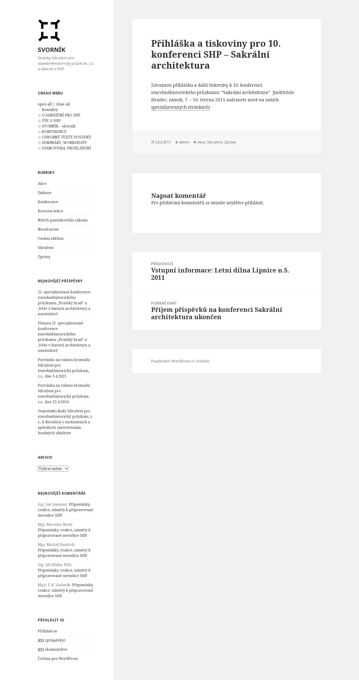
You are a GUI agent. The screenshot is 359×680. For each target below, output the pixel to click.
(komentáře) (52, 649)
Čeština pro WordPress (58, 658)
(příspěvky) (51, 640)
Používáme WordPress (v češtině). (180, 361)
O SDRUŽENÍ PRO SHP (61, 115)
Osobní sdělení (50, 238)
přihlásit (254, 203)
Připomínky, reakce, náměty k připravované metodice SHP (65, 510)
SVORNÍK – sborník (59, 126)
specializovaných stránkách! (180, 107)
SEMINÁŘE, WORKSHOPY (64, 142)
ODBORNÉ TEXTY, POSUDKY (66, 137)
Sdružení (46, 247)
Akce (42, 183)
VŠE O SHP (51, 120)
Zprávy (44, 256)
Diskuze (45, 192)
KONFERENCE (54, 131)
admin (184, 142)
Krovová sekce (50, 210)
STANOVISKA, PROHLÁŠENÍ (66, 148)
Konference (48, 201)
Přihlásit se (47, 631)
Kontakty (50, 109)
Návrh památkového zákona (62, 220)
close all (63, 104)
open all (45, 104)
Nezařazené (48, 229)
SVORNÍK (51, 49)
